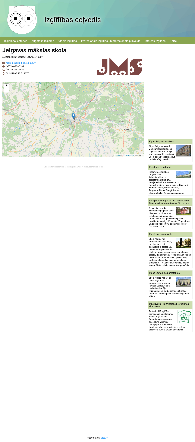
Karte (173, 41)
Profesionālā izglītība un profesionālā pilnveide (110, 41)
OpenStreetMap (128, 155)
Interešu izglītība (155, 41)
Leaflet (117, 155)
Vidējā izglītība (67, 41)
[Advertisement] (170, 92)
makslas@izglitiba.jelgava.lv (21, 62)
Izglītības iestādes (15, 41)
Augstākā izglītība (42, 41)
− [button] (6, 90)
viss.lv (104, 437)
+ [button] (6, 86)
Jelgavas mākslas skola (93, 167)
